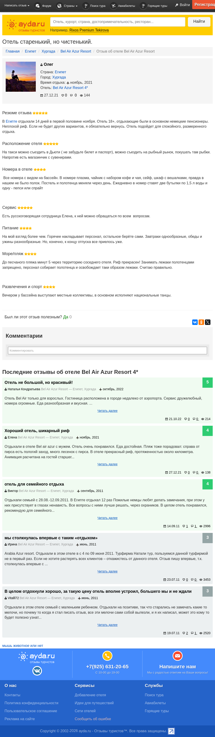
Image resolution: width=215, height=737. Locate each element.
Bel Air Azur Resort (75, 51)
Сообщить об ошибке (93, 719)
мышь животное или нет (22, 646)
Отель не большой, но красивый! (39, 382)
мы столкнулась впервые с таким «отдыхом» (51, 538)
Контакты (12, 695)
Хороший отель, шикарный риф (37, 430)
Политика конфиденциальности (31, 703)
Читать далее (107, 411)
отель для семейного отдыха (34, 484)
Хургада (48, 51)
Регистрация (204, 4)
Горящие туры (153, 6)
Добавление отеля (90, 695)
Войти (181, 5)
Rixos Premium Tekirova (89, 30)
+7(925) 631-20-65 (107, 666)
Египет (30, 51)
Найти (199, 21)
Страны (67, 6)
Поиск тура (93, 6)
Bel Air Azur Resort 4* (70, 88)
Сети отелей (85, 711)
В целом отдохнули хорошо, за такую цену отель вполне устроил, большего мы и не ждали (98, 591)
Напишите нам (177, 666)
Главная (13, 51)
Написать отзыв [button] (17, 5)
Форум (42, 6)
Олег (46, 64)
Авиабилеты (122, 6)
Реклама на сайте (20, 719)
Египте (11, 121)
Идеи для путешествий (94, 703)
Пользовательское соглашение (31, 711)
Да (65, 317)
